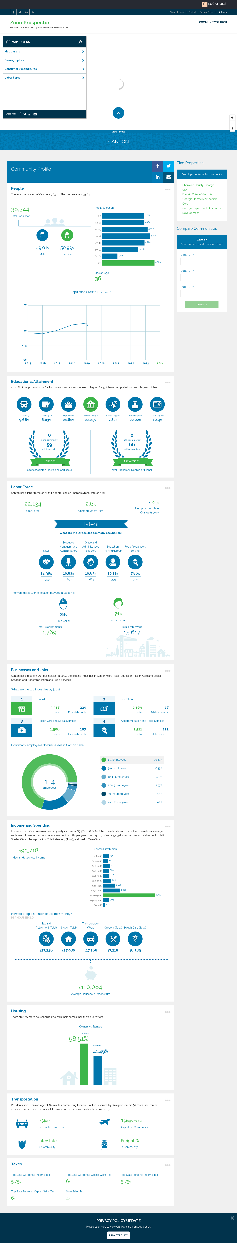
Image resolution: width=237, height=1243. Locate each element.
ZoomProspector (30, 22)
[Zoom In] (232, 117)
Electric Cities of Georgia (197, 194)
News (182, 12)
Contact (192, 12)
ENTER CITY (202, 259)
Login (223, 12)
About (173, 12)
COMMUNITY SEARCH (213, 22)
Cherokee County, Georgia (198, 185)
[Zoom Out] (232, 123)
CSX (184, 189)
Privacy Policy (206, 12)
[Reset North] (232, 129)
